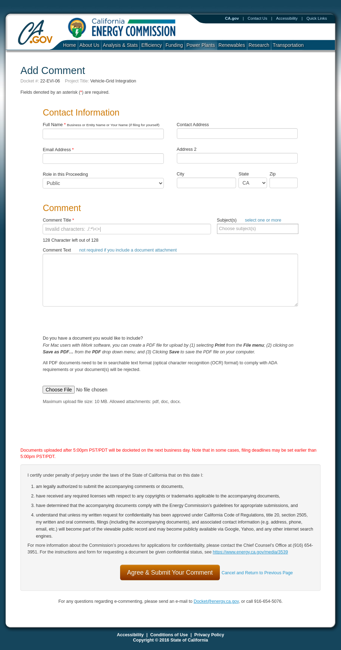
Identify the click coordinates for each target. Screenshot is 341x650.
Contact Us (257, 18)
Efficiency (151, 45)
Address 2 (187, 149)
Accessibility (287, 18)
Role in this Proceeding (65, 174)
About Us (89, 45)
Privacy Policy (209, 634)
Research (259, 45)
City (180, 174)
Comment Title (58, 220)
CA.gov (232, 18)
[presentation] (163, 432)
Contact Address (193, 124)
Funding (174, 45)
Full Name (101, 124)
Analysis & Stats (120, 45)
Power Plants (200, 45)
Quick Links (316, 18)
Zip (274, 174)
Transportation (288, 45)
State (243, 174)
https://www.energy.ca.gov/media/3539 (250, 552)
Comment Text (109, 250)
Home (69, 45)
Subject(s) (249, 220)
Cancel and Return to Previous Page (257, 572)
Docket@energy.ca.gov (216, 601)
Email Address (58, 149)
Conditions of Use (169, 634)
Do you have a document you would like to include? (170, 359)
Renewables (231, 45)
